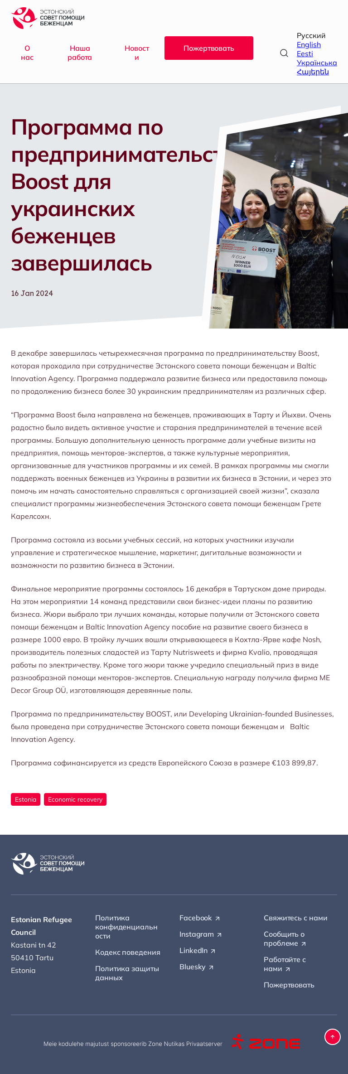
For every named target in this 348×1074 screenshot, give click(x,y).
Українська (317, 62)
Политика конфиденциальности (126, 926)
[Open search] (284, 53)
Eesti (305, 53)
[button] (332, 1037)
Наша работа (80, 53)
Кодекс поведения (127, 952)
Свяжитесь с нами (295, 917)
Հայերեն (313, 71)
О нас (27, 53)
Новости (137, 53)
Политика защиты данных (127, 973)
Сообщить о (285, 938)
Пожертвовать (209, 48)
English (309, 44)
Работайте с (285, 964)
